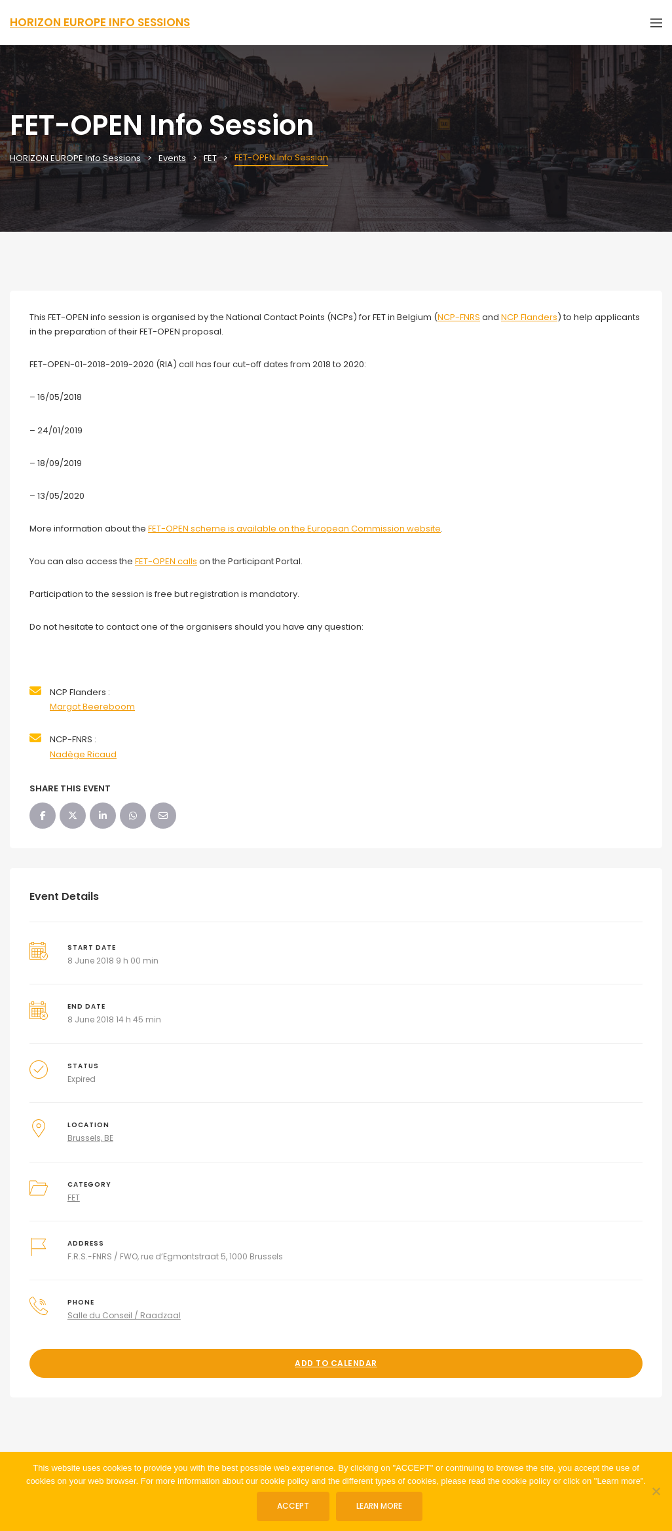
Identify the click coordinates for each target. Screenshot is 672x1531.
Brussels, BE (90, 1138)
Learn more (379, 1505)
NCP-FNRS (459, 317)
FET (73, 1197)
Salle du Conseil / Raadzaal (124, 1315)
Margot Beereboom (92, 706)
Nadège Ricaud (83, 754)
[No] (655, 1491)
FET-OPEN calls (166, 561)
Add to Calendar (336, 1363)
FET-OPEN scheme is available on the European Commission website (294, 528)
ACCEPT (293, 1505)
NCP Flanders (529, 317)
